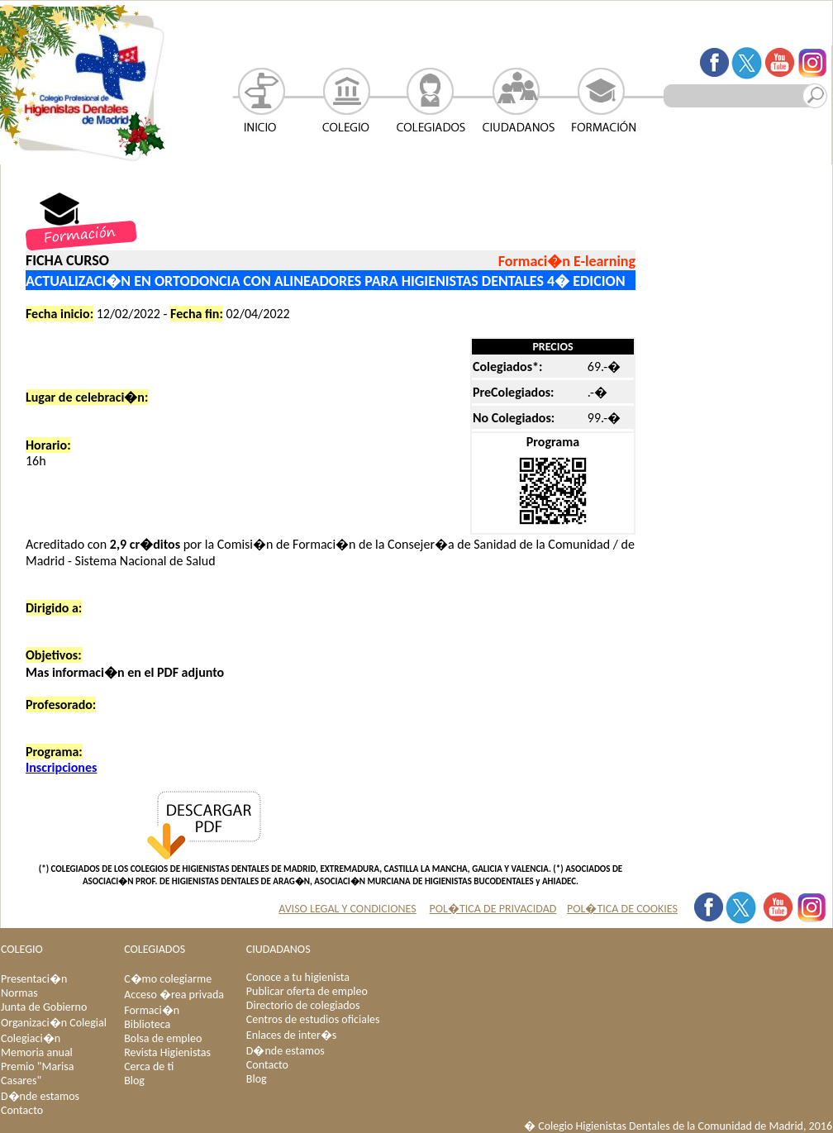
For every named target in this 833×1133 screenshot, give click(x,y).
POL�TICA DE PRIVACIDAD (493, 909)
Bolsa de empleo (163, 1038)
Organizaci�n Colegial (54, 1023)
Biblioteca (147, 1024)
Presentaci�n (34, 979)
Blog (134, 1080)
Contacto (22, 1110)
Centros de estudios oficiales (313, 1019)
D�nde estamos (40, 1096)
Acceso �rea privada (174, 995)
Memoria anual (37, 1052)
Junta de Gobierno (44, 1007)
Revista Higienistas (167, 1052)
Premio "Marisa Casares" (37, 1073)
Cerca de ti (149, 1066)
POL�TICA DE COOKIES (622, 909)
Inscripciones (61, 767)
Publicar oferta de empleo (307, 991)
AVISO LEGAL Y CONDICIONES (347, 909)
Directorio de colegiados (303, 1005)
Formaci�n (151, 1010)
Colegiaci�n (30, 1038)
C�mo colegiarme (168, 979)
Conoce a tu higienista (298, 977)
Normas (19, 993)
